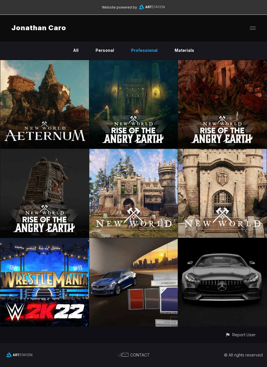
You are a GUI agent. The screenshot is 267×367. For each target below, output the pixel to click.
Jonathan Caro (38, 28)
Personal (105, 50)
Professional (144, 50)
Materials (184, 50)
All (75, 50)
